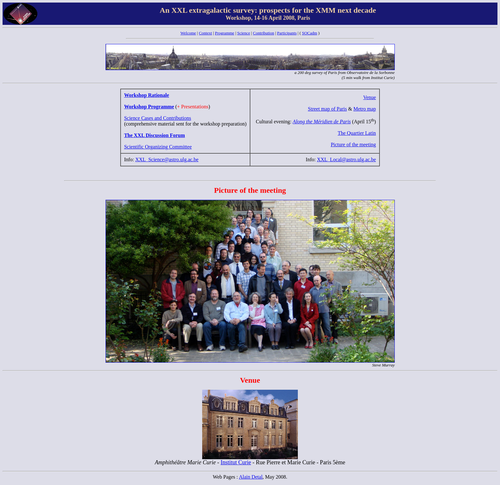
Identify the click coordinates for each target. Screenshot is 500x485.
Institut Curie (236, 462)
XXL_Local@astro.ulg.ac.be (346, 159)
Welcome (188, 33)
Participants (287, 33)
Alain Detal (250, 477)
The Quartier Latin (357, 133)
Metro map (364, 109)
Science (243, 33)
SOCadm (309, 33)
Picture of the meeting (353, 144)
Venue (369, 97)
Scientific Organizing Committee (158, 146)
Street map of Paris (327, 109)
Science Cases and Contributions (157, 118)
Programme (224, 33)
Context (205, 33)
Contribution (263, 33)
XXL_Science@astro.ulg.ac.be (166, 159)
